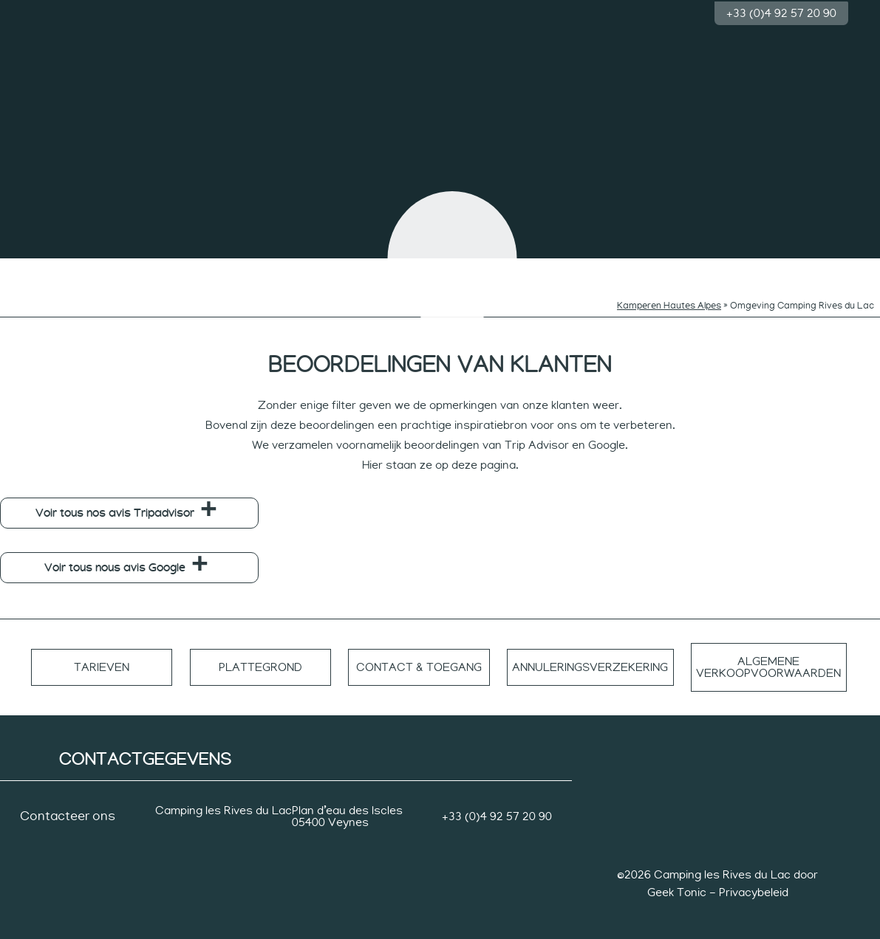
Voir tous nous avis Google (114, 556)
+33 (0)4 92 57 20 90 (781, 12)
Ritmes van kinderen (239, 271)
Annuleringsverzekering (582, 655)
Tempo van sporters (641, 271)
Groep (829, 266)
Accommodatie (735, 266)
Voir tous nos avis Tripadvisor (114, 501)
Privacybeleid (753, 881)
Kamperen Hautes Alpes (669, 294)
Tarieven (101, 655)
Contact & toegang (409, 655)
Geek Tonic (676, 881)
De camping (50, 266)
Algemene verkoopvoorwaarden (767, 655)
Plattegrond (255, 655)
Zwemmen (144, 266)
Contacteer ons (67, 804)
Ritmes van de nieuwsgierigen (334, 271)
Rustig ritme (546, 266)
